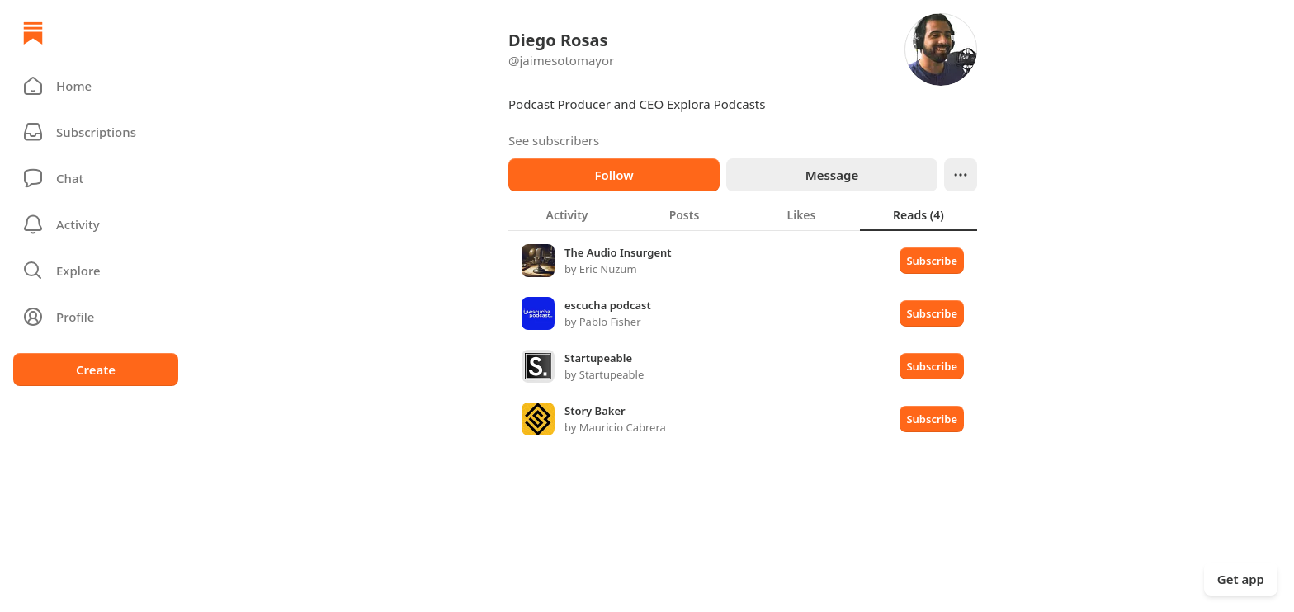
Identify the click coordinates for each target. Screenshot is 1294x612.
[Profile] (95, 317)
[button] (95, 86)
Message (831, 175)
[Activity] (95, 224)
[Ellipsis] (960, 174)
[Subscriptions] (95, 132)
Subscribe (931, 260)
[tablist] (742, 214)
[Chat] (95, 178)
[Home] (33, 33)
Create (96, 369)
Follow (613, 175)
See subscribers (553, 140)
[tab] (567, 214)
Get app (1240, 579)
